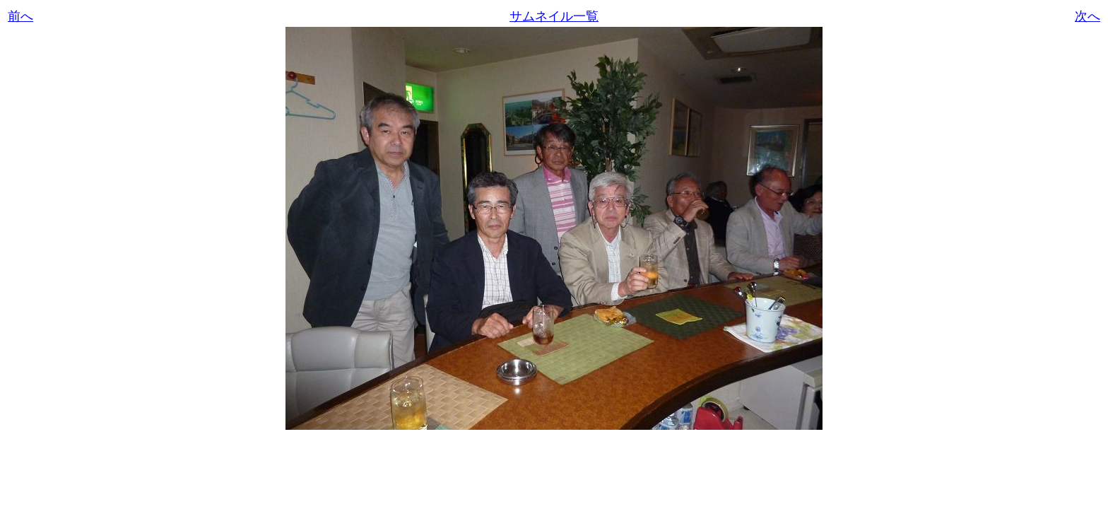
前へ (20, 16)
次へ (1087, 16)
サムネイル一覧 (554, 16)
